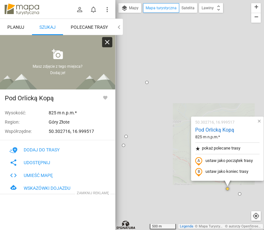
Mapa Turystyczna (213, 226)
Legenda (186, 226)
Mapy (130, 8)
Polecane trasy (89, 27)
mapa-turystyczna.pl (22, 9)
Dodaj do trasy (35, 150)
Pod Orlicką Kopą (176, 56)
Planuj (15, 27)
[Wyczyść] (107, 42)
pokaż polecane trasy (180, 74)
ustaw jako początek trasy (186, 87)
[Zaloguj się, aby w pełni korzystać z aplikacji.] (105, 97)
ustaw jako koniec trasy (184, 98)
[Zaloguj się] (80, 9)
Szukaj (47, 27)
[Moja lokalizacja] (256, 216)
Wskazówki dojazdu (40, 188)
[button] (189, 115)
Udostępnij (30, 162)
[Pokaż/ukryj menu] (107, 9)
